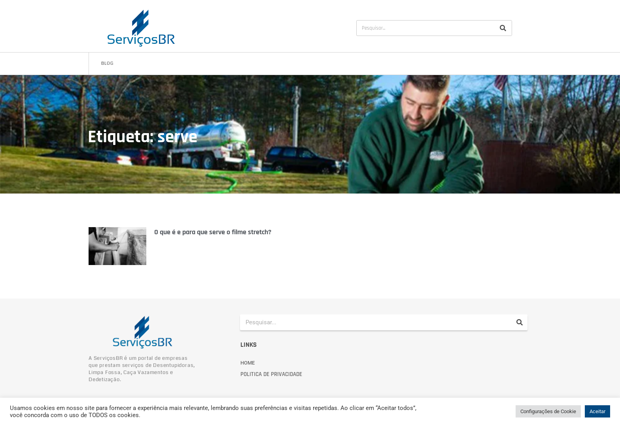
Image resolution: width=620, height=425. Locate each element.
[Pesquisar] (503, 28)
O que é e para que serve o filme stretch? (212, 232)
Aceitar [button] (597, 411)
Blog (107, 63)
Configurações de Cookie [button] (548, 411)
